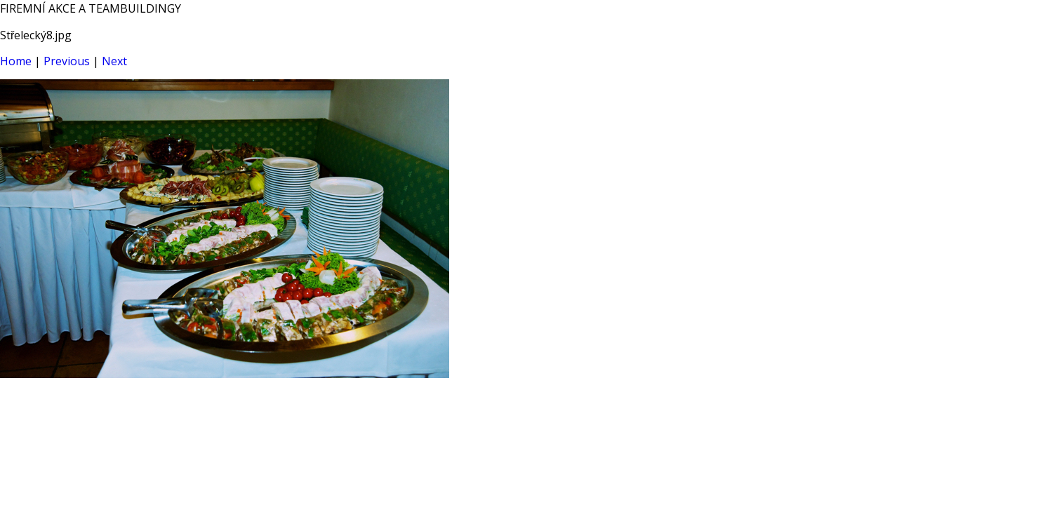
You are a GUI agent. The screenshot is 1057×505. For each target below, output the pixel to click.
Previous (67, 61)
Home (16, 61)
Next (114, 61)
